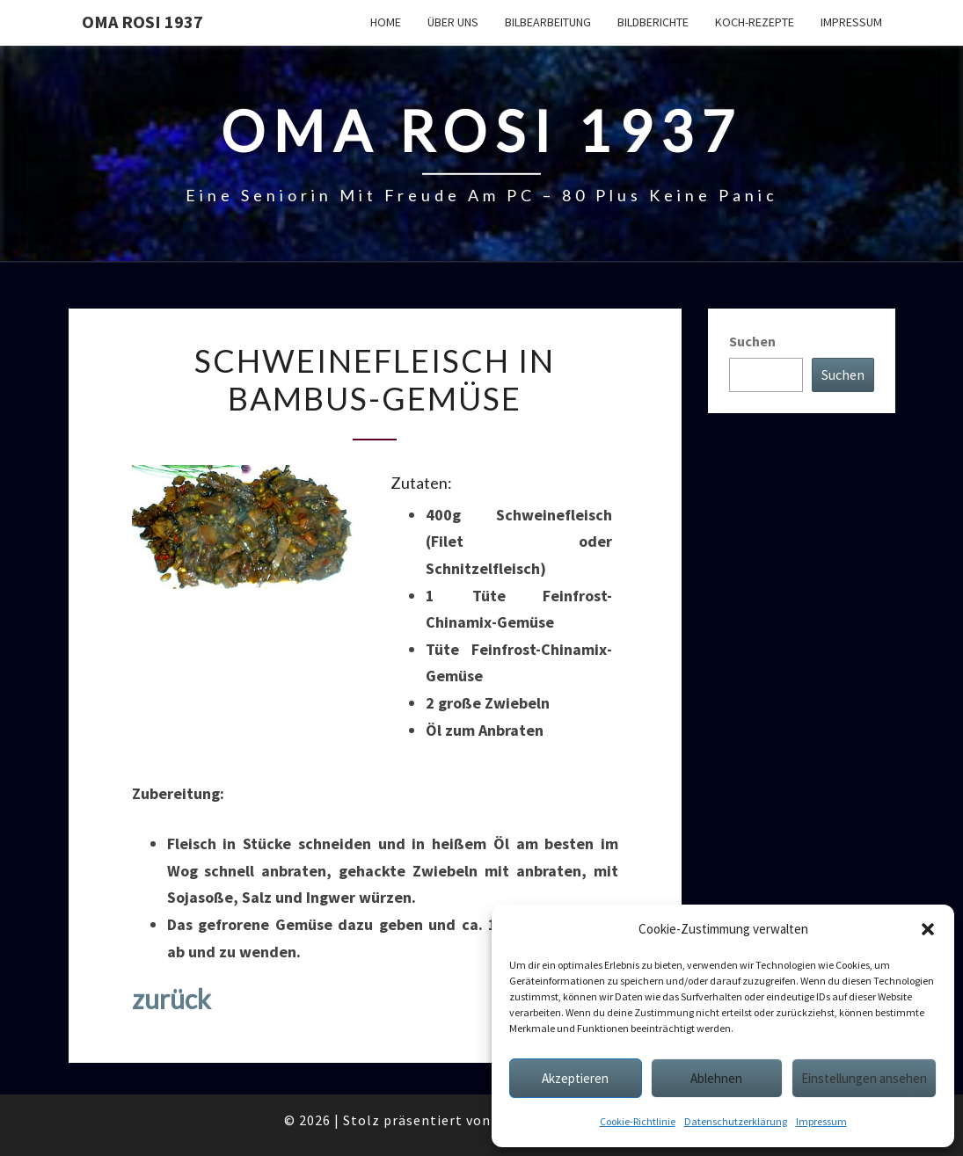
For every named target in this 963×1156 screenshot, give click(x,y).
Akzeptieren (575, 1078)
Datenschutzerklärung (735, 1121)
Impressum (821, 1121)
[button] (928, 929)
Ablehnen (716, 1078)
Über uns (452, 22)
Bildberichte (653, 22)
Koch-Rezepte (754, 22)
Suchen (752, 341)
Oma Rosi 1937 (142, 22)
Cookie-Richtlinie (637, 1121)
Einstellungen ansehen (864, 1078)
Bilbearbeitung (548, 22)
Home (385, 22)
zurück (171, 998)
